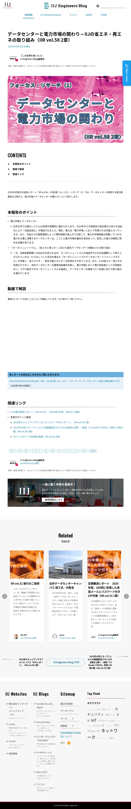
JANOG (88, 14)
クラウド (102, 720)
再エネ (12, 451)
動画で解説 (18, 169)
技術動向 (111, 721)
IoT (94, 720)
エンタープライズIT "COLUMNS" (46, 741)
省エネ (84, 451)
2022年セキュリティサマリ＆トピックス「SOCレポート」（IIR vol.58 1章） (52, 422)
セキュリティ (102, 711)
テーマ (63, 718)
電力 (26, 451)
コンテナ (91, 709)
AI (102, 725)
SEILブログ (46, 775)
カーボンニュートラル (71, 451)
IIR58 (52, 451)
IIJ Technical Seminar (51, 14)
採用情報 (13, 753)
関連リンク (18, 174)
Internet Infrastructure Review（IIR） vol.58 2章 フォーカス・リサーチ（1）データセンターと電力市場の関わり (63, 381)
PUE (19, 451)
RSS (65, 742)
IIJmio (19, 729)
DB (113, 710)
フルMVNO (108, 726)
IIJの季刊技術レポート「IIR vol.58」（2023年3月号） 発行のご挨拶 (45, 412)
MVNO (89, 726)
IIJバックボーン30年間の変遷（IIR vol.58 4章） (37, 436)
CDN (118, 721)
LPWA (98, 709)
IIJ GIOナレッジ (46, 759)
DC (59, 451)
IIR (46, 451)
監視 (108, 710)
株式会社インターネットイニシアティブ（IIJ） (19, 711)
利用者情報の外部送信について (70, 734)
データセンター (36, 451)
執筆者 (63, 725)
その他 (103, 14)
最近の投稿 (66, 703)
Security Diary (46, 726)
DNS (104, 709)
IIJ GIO (19, 744)
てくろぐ (46, 787)
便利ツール (110, 714)
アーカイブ (66, 710)
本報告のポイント (22, 163)
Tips (111, 737)
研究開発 (96, 725)
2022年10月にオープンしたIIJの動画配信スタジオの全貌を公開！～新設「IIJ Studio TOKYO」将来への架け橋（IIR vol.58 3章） (100, 662)
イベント (73, 14)
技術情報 (29, 14)
